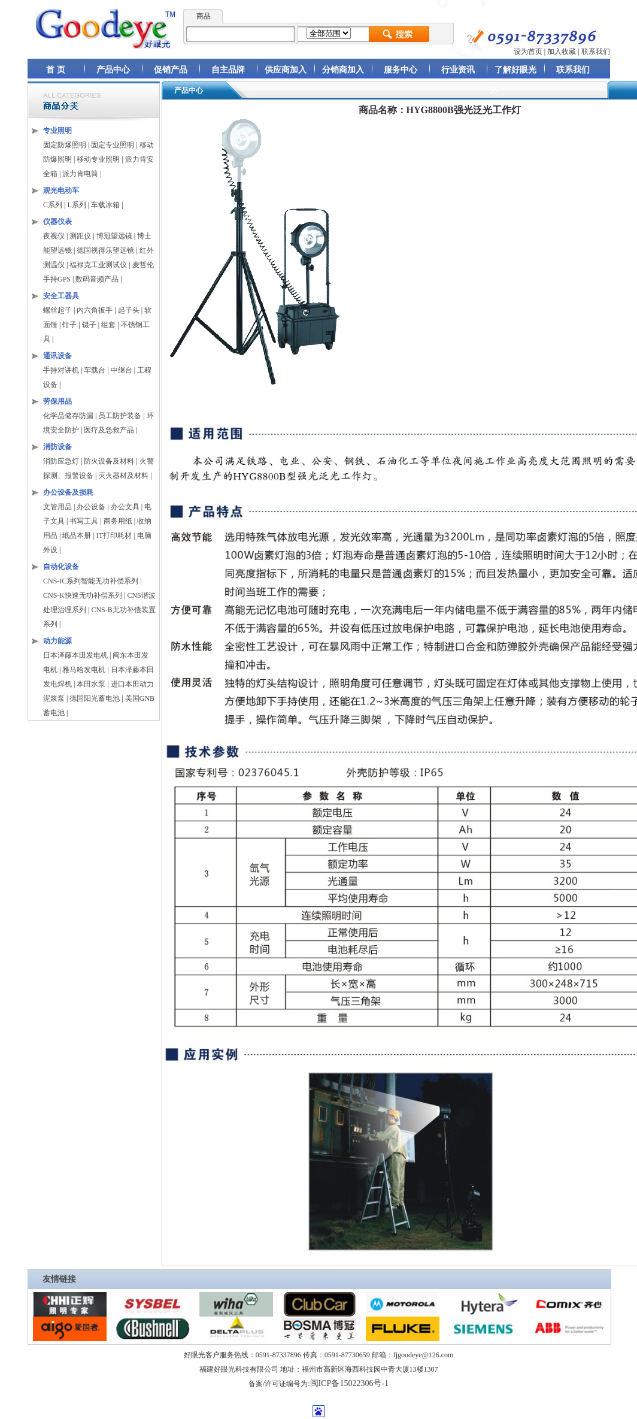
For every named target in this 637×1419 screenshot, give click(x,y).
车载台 (94, 370)
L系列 (76, 205)
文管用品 (57, 507)
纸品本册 (76, 535)
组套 (108, 324)
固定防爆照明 (64, 145)
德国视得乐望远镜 (105, 250)
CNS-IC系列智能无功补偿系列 (90, 581)
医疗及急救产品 (110, 430)
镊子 (89, 324)
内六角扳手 (95, 310)
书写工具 (83, 521)
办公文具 (125, 507)
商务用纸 (118, 521)
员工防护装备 (120, 416)
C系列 (52, 205)
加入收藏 (561, 51)
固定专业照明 (112, 145)
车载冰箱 (105, 205)
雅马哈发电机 (83, 669)
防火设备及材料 (109, 461)
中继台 (121, 370)
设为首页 (528, 51)
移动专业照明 (98, 159)
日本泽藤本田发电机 (75, 655)
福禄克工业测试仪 (98, 265)
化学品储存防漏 (69, 416)
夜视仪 (54, 236)
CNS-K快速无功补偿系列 (82, 595)
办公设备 (91, 507)
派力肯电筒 (80, 174)
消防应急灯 (61, 461)
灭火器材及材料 (123, 475)
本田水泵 (91, 684)
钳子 (69, 324)
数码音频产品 (97, 279)
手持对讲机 (61, 370)
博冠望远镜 (114, 236)
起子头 (128, 310)
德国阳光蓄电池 (94, 698)
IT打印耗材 (114, 535)
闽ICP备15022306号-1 (349, 1383)
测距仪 (80, 236)
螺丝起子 (57, 310)
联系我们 (595, 51)
